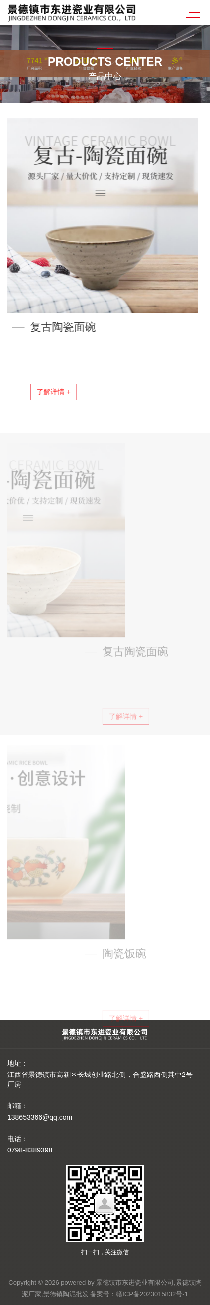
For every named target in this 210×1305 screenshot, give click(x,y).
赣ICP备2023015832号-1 (152, 1294)
